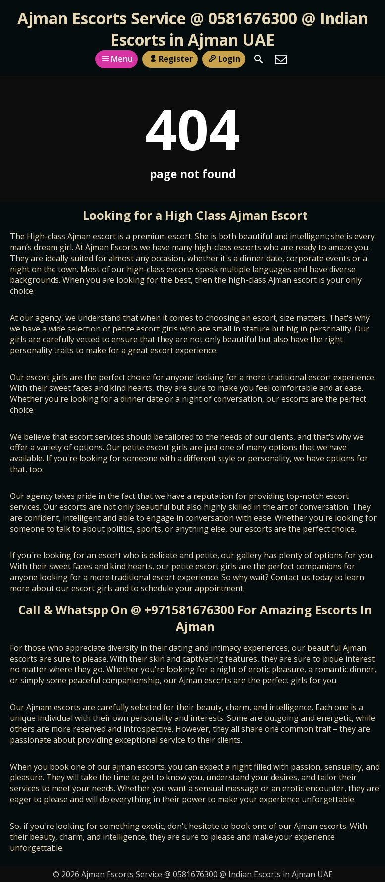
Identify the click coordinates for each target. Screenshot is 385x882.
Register (169, 59)
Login (223, 59)
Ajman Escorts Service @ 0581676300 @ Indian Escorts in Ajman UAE (192, 28)
